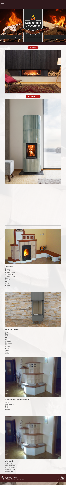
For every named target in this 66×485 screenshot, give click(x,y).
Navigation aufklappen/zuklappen (33, 3)
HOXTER (33, 47)
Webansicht (61, 479)
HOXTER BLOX (33, 96)
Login (62, 477)
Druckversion (7, 477)
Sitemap (15, 477)
